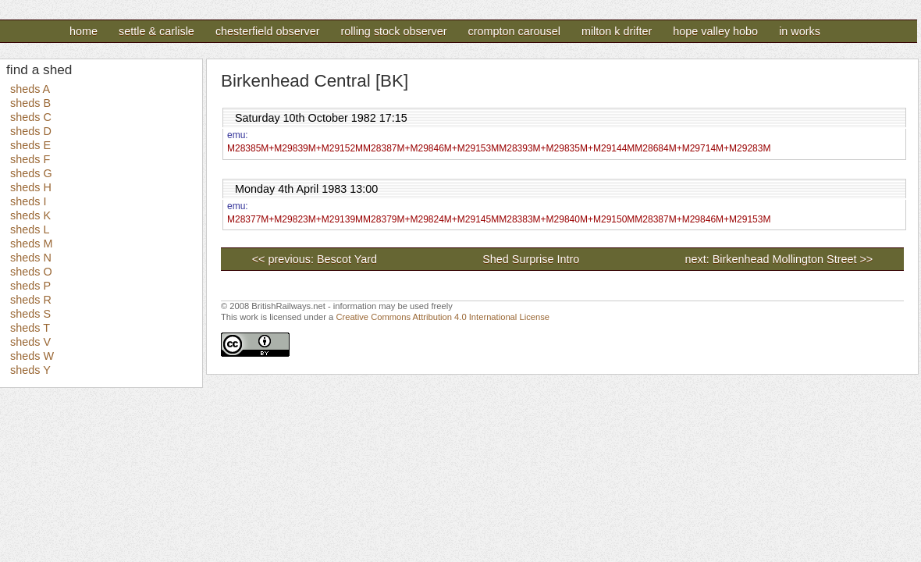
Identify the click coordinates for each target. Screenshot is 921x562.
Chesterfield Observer (267, 31)
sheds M (31, 243)
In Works (799, 31)
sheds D (31, 131)
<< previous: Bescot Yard (314, 259)
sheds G (31, 173)
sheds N (31, 257)
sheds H (31, 187)
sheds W (32, 356)
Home (83, 31)
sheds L (29, 229)
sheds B (30, 103)
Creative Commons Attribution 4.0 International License (442, 317)
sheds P (30, 285)
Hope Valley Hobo (715, 31)
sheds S (30, 314)
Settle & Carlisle (156, 31)
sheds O (31, 271)
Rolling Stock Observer (393, 31)
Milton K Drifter (616, 31)
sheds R (31, 299)
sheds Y (30, 370)
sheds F (30, 159)
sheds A (30, 89)
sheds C (31, 117)
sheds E (30, 145)
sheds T (30, 328)
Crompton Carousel (514, 31)
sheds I (28, 201)
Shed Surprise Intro (583, 259)
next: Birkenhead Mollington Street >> (779, 259)
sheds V (30, 342)
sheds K (30, 215)
